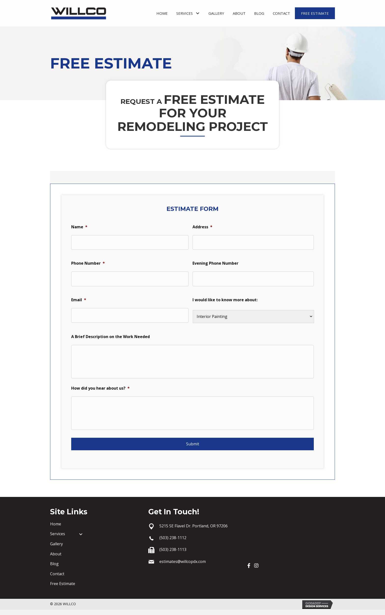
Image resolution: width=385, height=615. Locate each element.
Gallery (56, 549)
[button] (197, 13)
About (55, 558)
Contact (57, 579)
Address (202, 227)
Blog (54, 569)
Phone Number (88, 261)
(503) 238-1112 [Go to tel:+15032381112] (172, 543)
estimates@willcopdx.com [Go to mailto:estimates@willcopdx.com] (182, 566)
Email (78, 296)
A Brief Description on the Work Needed (110, 333)
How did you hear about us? (100, 390)
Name (79, 227)
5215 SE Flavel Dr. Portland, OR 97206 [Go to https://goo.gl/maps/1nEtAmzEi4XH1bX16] (193, 531)
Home (55, 529)
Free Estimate (62, 588)
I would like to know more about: (225, 296)
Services (57, 539)
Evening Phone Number (215, 261)
